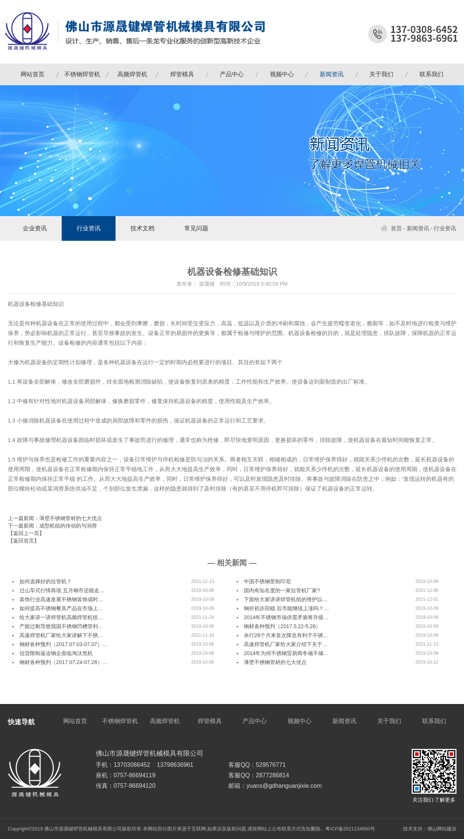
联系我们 (431, 74)
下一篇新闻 (52, 526)
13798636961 (175, 765)
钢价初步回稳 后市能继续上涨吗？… (286, 608)
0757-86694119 (135, 775)
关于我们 (381, 74)
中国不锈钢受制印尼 (267, 581)
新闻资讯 (332, 74)
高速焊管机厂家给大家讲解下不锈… (61, 635)
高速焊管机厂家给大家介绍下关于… (286, 644)
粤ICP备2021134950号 (350, 829)
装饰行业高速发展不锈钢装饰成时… (61, 599)
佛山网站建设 (442, 829)
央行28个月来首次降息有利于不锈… (286, 635)
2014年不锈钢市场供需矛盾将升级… (286, 617)
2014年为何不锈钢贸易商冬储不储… (286, 653)
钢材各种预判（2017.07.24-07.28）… (63, 662)
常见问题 (196, 228)
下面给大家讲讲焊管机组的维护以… (286, 599)
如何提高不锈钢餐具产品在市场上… (61, 608)
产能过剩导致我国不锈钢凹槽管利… (61, 626)
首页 (391, 228)
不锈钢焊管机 (82, 74)
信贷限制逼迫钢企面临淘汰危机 (56, 653)
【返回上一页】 (26, 533)
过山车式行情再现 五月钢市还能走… (62, 590)
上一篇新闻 (55, 518)
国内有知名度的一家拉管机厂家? (282, 590)
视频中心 (282, 74)
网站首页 (32, 74)
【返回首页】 (23, 541)
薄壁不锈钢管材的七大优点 (275, 662)
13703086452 (132, 765)
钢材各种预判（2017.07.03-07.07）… (63, 644)
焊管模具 (182, 74)
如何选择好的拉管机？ (45, 581)
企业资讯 (35, 228)
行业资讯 (89, 228)
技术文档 (142, 228)
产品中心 (232, 74)
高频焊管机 (132, 74)
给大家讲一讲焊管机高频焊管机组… (61, 617)
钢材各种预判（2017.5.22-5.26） (282, 626)
